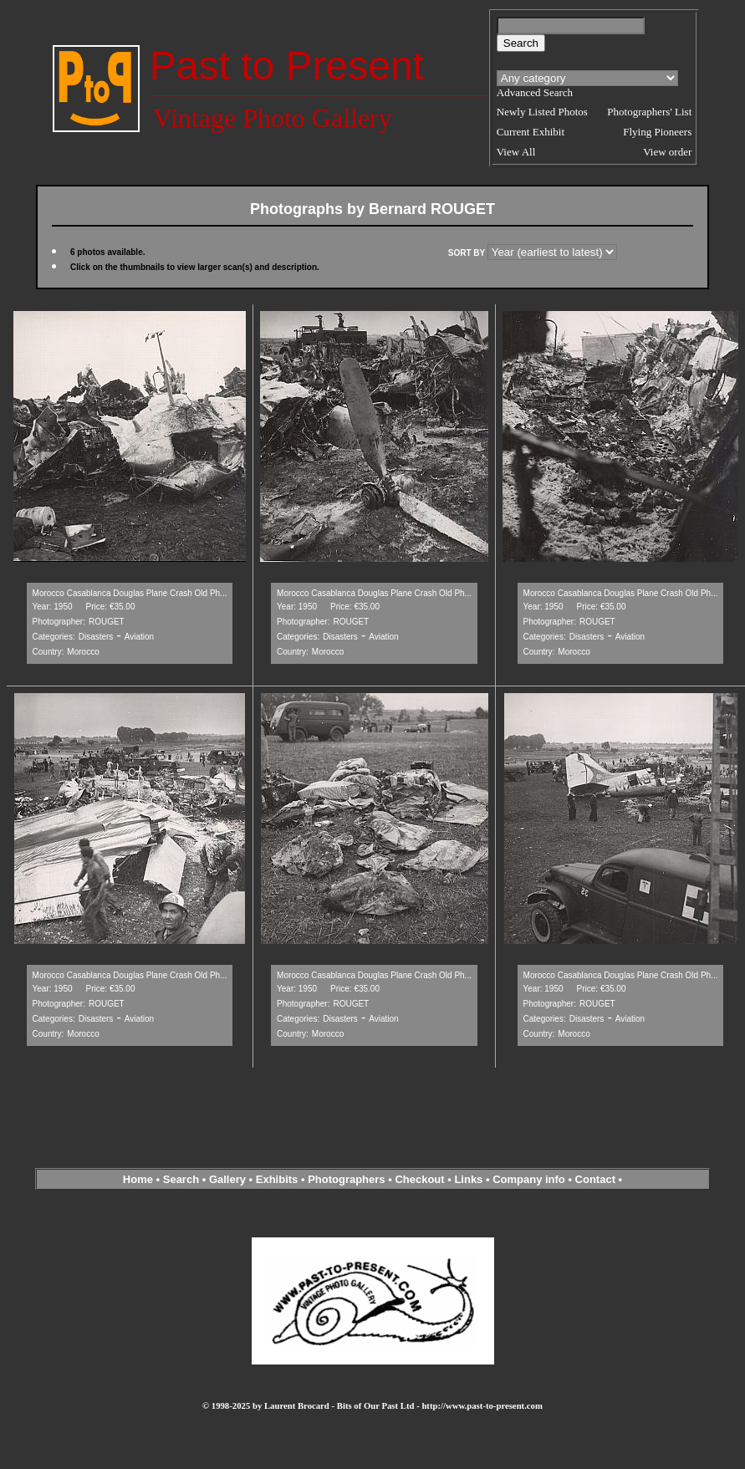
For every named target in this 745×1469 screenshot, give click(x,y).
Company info (530, 1179)
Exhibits (277, 1179)
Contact (595, 1179)
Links (468, 1179)
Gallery (227, 1179)
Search (181, 1179)
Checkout (419, 1179)
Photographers (346, 1179)
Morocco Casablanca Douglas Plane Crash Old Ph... (130, 593)
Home (138, 1179)
